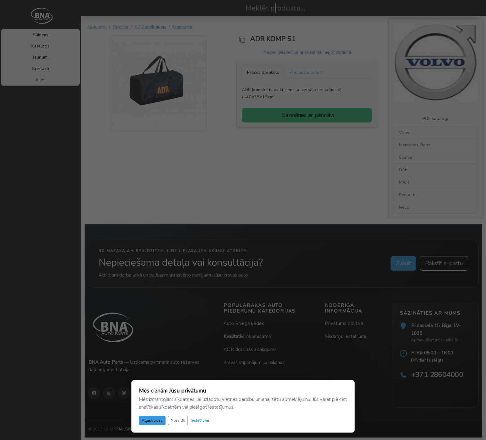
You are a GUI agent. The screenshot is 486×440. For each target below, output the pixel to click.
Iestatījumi (200, 420)
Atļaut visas (152, 420)
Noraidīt (178, 420)
